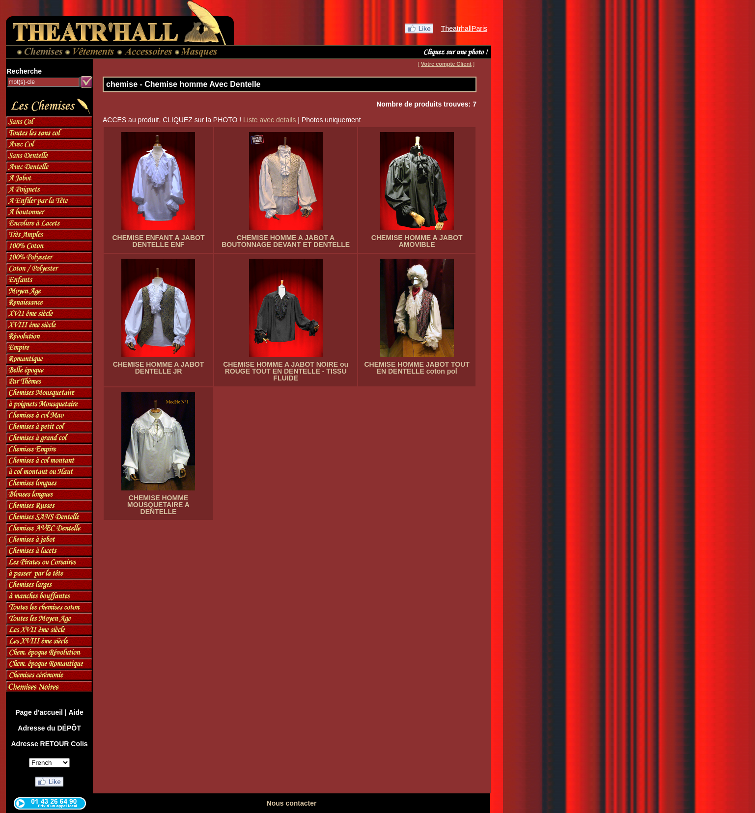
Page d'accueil (39, 712)
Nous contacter (292, 803)
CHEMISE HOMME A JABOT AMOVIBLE (417, 241)
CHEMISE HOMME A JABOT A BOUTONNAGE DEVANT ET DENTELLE (286, 241)
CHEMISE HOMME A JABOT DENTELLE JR (158, 368)
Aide (75, 712)
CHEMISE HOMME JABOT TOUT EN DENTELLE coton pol (416, 368)
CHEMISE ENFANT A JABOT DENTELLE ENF (158, 241)
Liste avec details (269, 120)
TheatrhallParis (464, 28)
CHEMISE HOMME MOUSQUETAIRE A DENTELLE (158, 504)
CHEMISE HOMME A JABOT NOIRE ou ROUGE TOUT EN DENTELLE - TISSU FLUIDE (285, 371)
